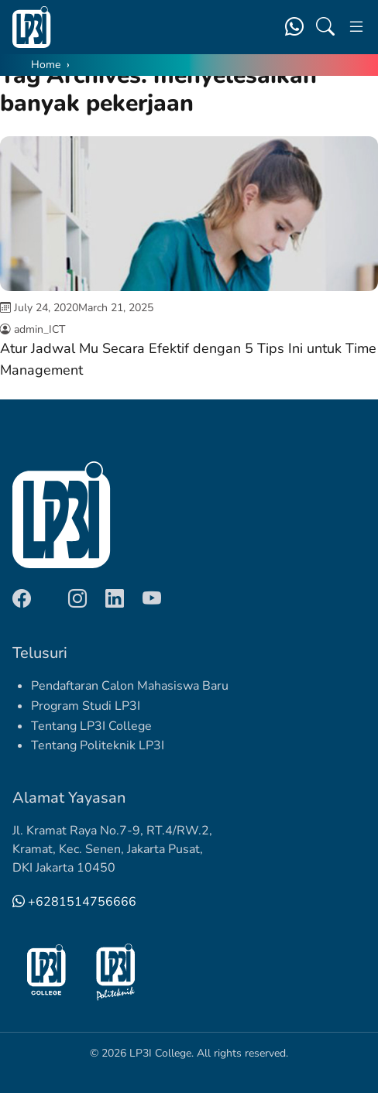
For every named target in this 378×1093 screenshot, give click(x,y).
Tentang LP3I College (91, 726)
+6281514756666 (74, 901)
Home (45, 64)
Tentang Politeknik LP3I (97, 745)
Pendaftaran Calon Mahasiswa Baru (130, 685)
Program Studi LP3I (85, 705)
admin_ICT (39, 329)
